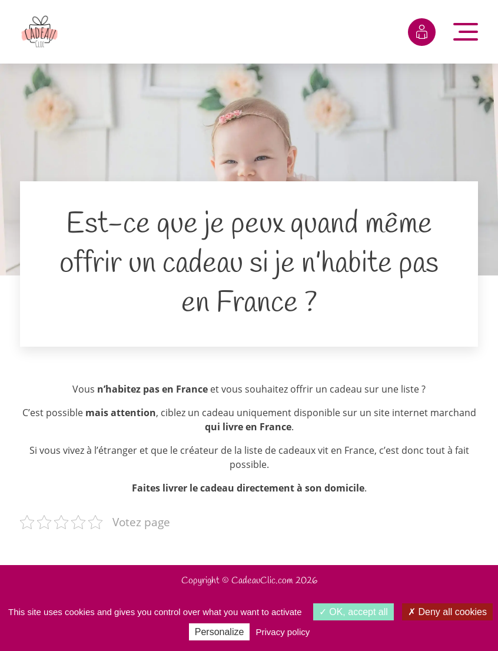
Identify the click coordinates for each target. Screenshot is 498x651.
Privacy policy (283, 632)
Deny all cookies (447, 612)
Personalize (219, 632)
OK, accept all (353, 612)
